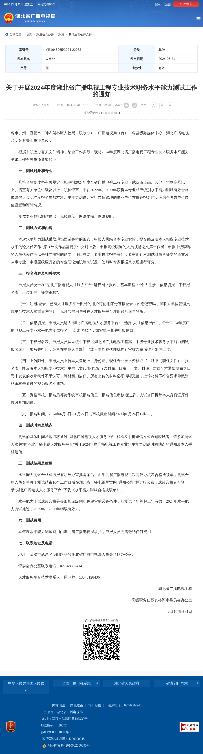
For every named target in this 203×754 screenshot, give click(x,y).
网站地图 (58, 705)
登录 (158, 4)
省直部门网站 (177, 683)
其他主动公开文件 (80, 34)
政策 (61, 34)
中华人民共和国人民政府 (26, 687)
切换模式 (186, 3)
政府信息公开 (45, 34)
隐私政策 (76, 705)
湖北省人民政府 (126, 683)
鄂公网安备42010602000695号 (66, 745)
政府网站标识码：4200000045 (63, 739)
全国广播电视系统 (76, 683)
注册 (168, 4)
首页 (29, 34)
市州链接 (94, 705)
